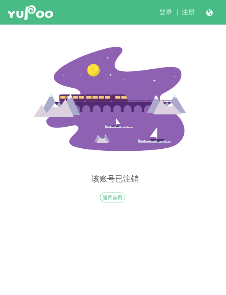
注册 (188, 12)
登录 (165, 12)
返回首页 (112, 197)
